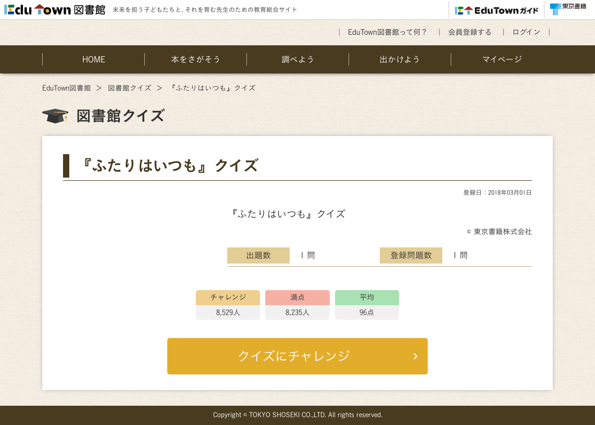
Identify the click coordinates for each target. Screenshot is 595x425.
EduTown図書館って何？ (388, 32)
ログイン (526, 32)
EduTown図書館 (66, 88)
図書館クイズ (130, 88)
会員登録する (470, 32)
